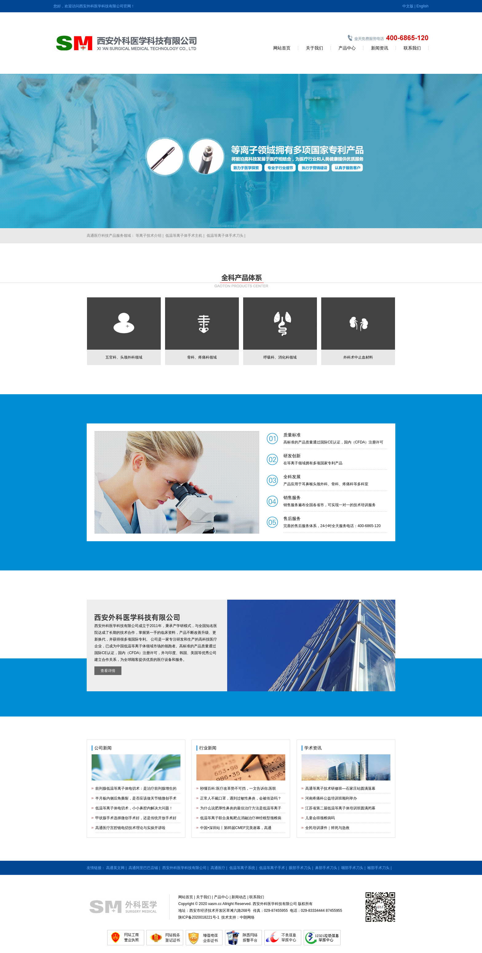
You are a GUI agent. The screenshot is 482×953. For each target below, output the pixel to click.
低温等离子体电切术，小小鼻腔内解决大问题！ (134, 808)
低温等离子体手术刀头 (225, 235)
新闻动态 (238, 897)
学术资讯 (313, 747)
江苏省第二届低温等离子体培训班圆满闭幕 (340, 808)
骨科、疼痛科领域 (202, 357)
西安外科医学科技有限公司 (184, 868)
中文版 (407, 6)
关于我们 (314, 48)
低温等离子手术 (272, 868)
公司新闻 (103, 747)
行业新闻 (207, 747)
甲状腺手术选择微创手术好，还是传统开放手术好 (135, 818)
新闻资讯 (379, 48)
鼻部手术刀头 (326, 868)
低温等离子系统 (242, 868)
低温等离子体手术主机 (183, 235)
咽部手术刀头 (352, 868)
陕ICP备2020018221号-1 (198, 917)
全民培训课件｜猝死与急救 (327, 828)
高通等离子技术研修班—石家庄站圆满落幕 (340, 788)
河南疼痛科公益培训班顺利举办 (331, 798)
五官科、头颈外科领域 (123, 357)
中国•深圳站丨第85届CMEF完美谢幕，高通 (235, 828)
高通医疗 (218, 868)
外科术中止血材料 (358, 357)
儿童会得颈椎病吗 (320, 818)
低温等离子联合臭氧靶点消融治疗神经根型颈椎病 (240, 818)
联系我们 (412, 48)
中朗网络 (247, 917)
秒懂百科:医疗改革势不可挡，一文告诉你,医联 (238, 788)
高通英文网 (115, 868)
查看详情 (108, 671)
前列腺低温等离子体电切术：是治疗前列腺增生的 (135, 788)
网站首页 (281, 48)
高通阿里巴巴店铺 (143, 868)
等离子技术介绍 (148, 235)
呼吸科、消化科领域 (280, 357)
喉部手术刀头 (378, 868)
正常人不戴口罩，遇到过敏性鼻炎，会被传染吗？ (240, 798)
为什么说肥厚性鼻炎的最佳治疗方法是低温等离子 (240, 808)
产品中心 (347, 48)
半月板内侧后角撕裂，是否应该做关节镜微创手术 (135, 798)
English (423, 6)
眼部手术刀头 (300, 868)
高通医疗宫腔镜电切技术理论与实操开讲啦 (130, 828)
